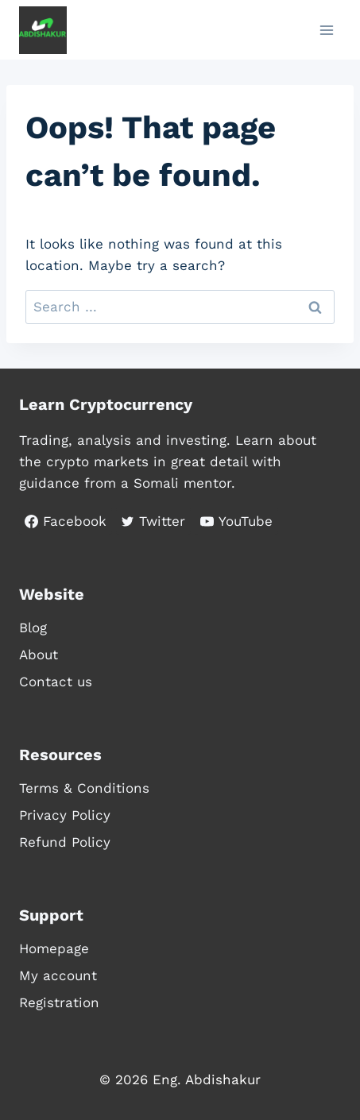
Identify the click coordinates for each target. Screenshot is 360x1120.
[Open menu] (326, 29)
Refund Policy (64, 842)
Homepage (54, 948)
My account (58, 975)
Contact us (55, 681)
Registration (59, 1002)
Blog (33, 627)
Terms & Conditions (84, 788)
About (38, 654)
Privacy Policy (64, 815)
